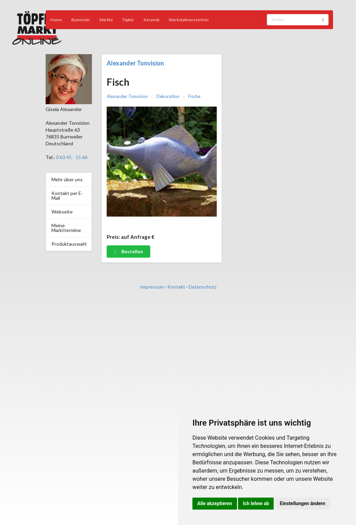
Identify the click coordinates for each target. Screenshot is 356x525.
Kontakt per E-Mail (67, 195)
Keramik (151, 19)
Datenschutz (202, 287)
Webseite (62, 212)
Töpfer (128, 19)
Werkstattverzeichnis (189, 19)
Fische (194, 96)
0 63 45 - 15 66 (71, 157)
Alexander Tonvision (135, 63)
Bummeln (80, 19)
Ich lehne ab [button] (256, 503)
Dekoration (167, 96)
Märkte (106, 19)
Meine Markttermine (66, 227)
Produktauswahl (68, 244)
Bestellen (128, 251)
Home (56, 19)
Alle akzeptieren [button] (214, 503)
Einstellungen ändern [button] (302, 503)
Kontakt (176, 287)
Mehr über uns (67, 179)
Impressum (152, 287)
